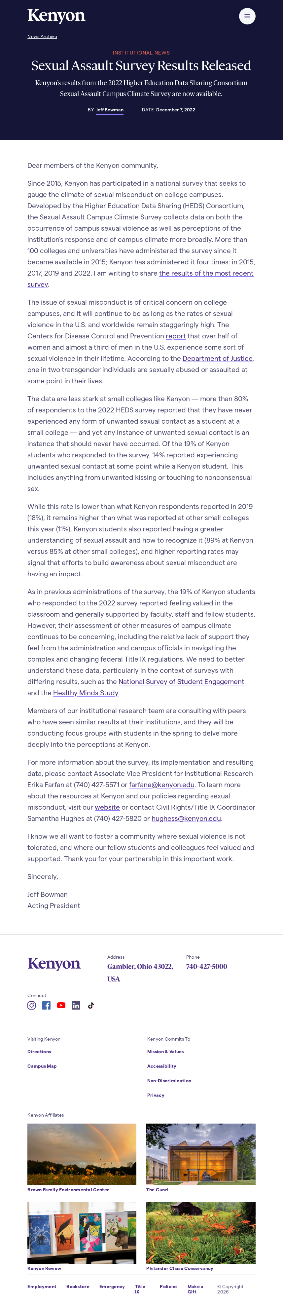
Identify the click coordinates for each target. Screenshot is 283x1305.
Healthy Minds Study (85, 692)
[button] (247, 16)
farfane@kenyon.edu (162, 784)
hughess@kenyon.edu (186, 818)
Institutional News (141, 53)
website (107, 807)
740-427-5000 (206, 967)
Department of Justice (217, 358)
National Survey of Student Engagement (181, 681)
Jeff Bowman (110, 109)
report (176, 335)
